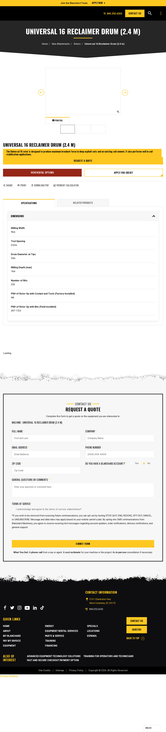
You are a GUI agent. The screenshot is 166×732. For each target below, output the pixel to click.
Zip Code (17, 463)
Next (125, 93)
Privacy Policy (76, 670)
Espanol (92, 635)
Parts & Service (54, 635)
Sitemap (60, 670)
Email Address (20, 447)
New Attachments (61, 44)
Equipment (9, 645)
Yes (134, 463)
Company (91, 431)
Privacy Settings (9, 676)
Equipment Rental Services (61, 630)
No (146, 463)
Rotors (77, 44)
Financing (51, 645)
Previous (41, 93)
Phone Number (93, 447)
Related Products (83, 203)
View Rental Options (42, 172)
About (7, 630)
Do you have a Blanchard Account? (105, 463)
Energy (49, 626)
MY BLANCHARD (12, 635)
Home (45, 44)
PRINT (21, 185)
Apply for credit (123, 172)
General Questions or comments (31, 480)
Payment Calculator (66, 185)
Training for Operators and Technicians (108, 656)
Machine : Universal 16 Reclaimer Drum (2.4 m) (37, 422)
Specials (92, 626)
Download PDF (40, 185)
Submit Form (83, 544)
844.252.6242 (113, 13)
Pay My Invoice (12, 640)
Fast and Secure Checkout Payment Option (53, 660)
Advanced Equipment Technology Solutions (54, 656)
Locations (93, 630)
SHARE (8, 185)
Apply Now (97, 3)
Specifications (29, 203)
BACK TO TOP (135, 638)
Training (50, 640)
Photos (57, 120)
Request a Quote (83, 160)
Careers (136, 629)
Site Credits (45, 670)
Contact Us (134, 13)
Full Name (18, 431)
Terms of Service (22, 504)
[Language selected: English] (152, 728)
